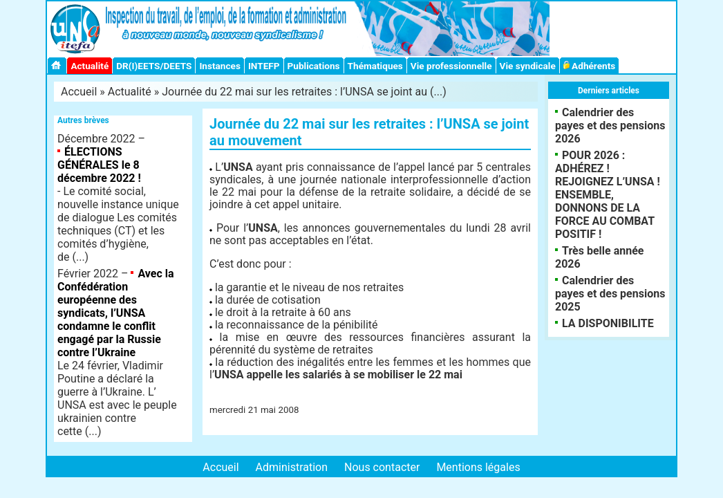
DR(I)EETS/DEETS (153, 65)
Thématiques (375, 65)
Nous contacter (382, 467)
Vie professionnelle (451, 65)
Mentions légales (478, 467)
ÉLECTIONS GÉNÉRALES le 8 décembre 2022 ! (99, 165)
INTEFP (264, 65)
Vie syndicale (528, 65)
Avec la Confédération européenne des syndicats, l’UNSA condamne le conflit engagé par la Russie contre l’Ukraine (115, 313)
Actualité (90, 65)
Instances (219, 65)
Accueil (79, 91)
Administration (292, 467)
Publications (314, 65)
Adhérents (589, 65)
